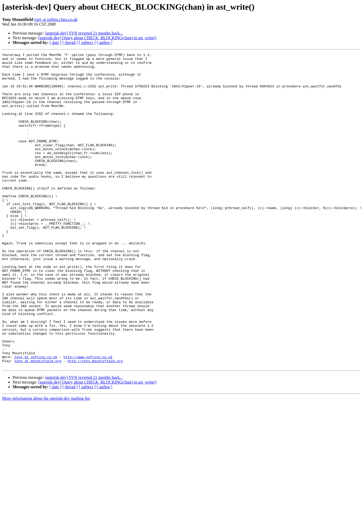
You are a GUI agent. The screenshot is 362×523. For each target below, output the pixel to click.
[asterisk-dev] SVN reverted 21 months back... (84, 33)
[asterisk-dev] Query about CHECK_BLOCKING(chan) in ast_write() (97, 38)
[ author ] (104, 42)
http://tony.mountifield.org (95, 422)
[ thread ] (70, 42)
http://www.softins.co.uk (87, 418)
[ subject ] (87, 42)
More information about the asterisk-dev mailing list (46, 461)
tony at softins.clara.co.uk (56, 19)
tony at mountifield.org (37, 422)
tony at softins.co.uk (35, 418)
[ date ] (55, 42)
